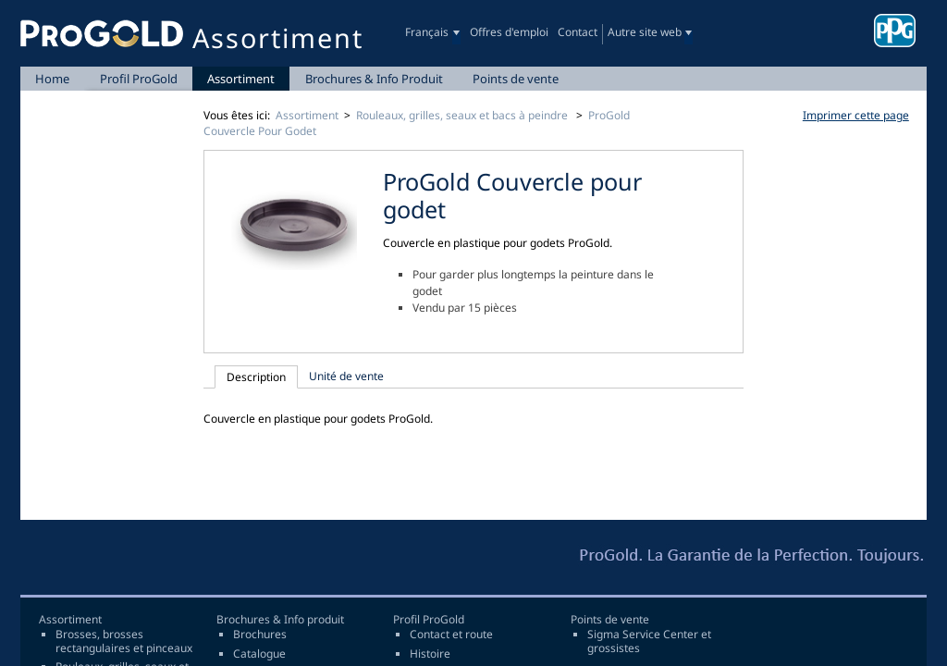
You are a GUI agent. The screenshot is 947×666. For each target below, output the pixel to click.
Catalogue (259, 654)
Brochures (260, 634)
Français (427, 32)
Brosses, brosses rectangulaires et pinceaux (123, 641)
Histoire (430, 654)
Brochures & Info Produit (374, 78)
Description (256, 377)
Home (52, 78)
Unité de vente (346, 376)
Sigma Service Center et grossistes (649, 641)
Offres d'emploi (509, 32)
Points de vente (516, 78)
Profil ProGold (139, 78)
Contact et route (451, 634)
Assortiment (241, 78)
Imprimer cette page (856, 115)
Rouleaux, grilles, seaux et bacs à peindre (463, 115)
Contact (577, 32)
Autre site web (645, 32)
